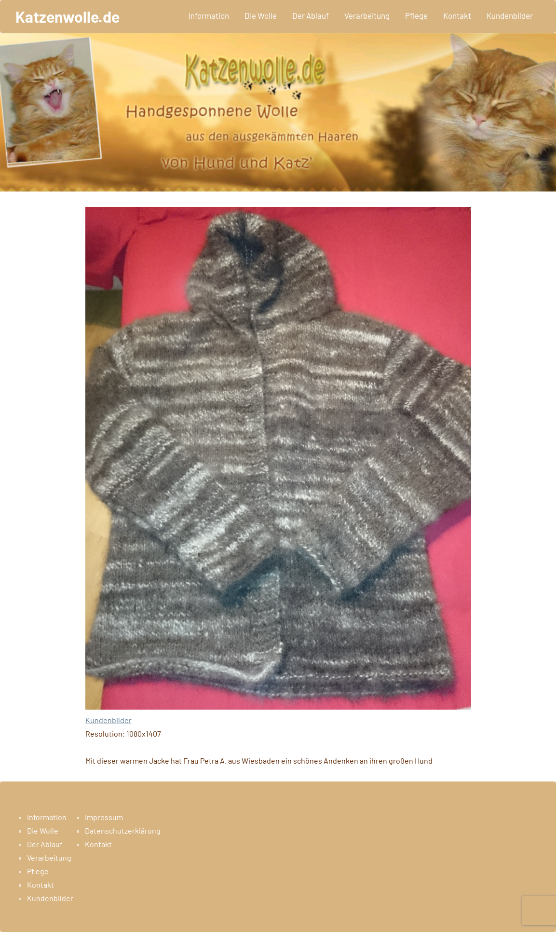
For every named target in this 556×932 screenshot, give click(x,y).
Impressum (104, 817)
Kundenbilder (510, 15)
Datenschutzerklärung (123, 830)
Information (209, 15)
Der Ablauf (310, 15)
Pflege (416, 15)
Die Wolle (260, 15)
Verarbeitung (367, 15)
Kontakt (457, 15)
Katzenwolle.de (67, 16)
